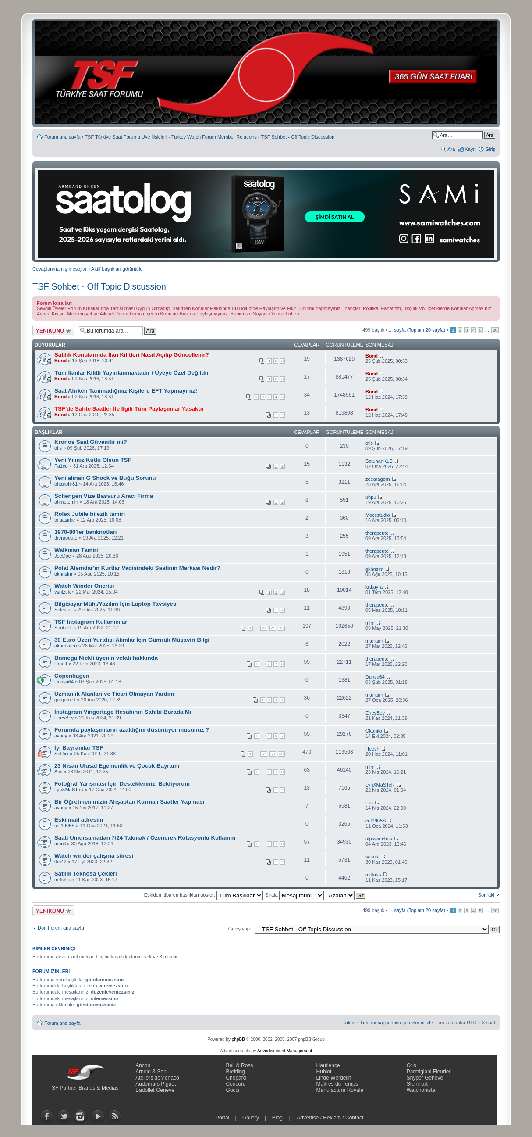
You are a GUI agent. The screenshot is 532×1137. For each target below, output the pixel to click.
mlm (370, 623)
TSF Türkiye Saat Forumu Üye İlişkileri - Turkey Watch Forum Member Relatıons (170, 136)
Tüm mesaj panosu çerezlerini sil (395, 1022)
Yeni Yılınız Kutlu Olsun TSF (92, 460)
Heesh (372, 748)
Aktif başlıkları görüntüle (116, 269)
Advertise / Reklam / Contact (330, 1118)
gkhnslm (63, 573)
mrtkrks (62, 879)
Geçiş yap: (239, 928)
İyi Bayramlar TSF (78, 747)
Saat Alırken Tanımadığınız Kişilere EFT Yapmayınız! (125, 390)
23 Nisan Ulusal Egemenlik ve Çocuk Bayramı (116, 765)
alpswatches (378, 838)
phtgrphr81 (66, 483)
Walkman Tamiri (76, 550)
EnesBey (64, 717)
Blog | (282, 1118)
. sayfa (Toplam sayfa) (417, 330)
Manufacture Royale (339, 1090)
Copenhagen (71, 675)
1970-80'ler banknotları (85, 532)
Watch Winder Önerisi (84, 586)
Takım (349, 1022)
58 (272, 754)
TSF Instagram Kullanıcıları (91, 622)
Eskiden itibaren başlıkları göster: (203, 894)
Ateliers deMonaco (157, 1078)
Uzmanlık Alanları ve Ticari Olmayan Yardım (114, 693)
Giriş (490, 149)
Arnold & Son (151, 1072)
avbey (60, 735)
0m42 (60, 861)
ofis (58, 448)
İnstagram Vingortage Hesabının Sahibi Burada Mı (123, 711)
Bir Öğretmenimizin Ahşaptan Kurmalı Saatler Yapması (129, 801)
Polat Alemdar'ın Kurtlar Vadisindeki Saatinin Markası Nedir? (137, 568)
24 (272, 628)
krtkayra (374, 587)
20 (495, 330)
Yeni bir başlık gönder (53, 330)
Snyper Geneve (425, 1078)
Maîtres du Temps (337, 1084)
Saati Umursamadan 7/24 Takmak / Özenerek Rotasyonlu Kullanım (144, 837)
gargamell (64, 699)
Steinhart (417, 1084)
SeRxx (61, 753)
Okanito (373, 730)
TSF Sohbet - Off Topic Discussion (298, 136)
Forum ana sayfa (62, 136)
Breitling (235, 1072)
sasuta (372, 856)
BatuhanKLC (379, 461)
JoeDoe (62, 555)
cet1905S (64, 825)
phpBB (238, 1039)
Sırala (294, 894)
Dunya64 (64, 681)
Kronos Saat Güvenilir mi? (90, 442)
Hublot (324, 1072)
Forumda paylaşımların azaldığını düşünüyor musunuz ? (131, 729)
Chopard (236, 1078)
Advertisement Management (284, 1050)
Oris (411, 1065)
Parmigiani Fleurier (429, 1072)
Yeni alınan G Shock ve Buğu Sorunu (105, 478)
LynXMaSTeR (69, 789)
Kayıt (470, 149)
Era (369, 802)
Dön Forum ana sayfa (61, 927)
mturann (374, 641)
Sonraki (486, 894)
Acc (58, 771)
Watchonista (421, 1090)
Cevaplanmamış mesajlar (59, 269)
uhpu (370, 497)
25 (281, 628)
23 (264, 628)
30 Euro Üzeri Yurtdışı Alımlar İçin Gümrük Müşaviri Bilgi (131, 639)
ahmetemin (66, 501)
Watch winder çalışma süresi (93, 855)
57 (264, 754)
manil (60, 843)
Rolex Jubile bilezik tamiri (89, 514)
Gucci (232, 1090)
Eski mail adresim (78, 819)
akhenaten (65, 645)
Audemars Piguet (155, 1084)
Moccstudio (377, 515)
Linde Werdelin (333, 1078)
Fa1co (61, 465)
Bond (60, 360)
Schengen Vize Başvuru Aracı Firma (103, 496)
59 (281, 754)
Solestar (63, 609)
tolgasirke (64, 519)
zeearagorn (377, 479)
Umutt (60, 663)
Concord (235, 1084)
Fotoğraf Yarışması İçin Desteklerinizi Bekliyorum (122, 783)
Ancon (142, 1065)
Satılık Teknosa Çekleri (85, 873)
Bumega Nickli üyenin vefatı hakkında (106, 657)
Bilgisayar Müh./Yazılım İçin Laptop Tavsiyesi (116, 604)
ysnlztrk (62, 591)
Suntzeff (63, 627)
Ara (451, 149)
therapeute (66, 537)
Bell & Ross (239, 1065)
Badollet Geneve (154, 1090)
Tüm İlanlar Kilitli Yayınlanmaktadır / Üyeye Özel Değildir (131, 372)
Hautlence (328, 1065)
